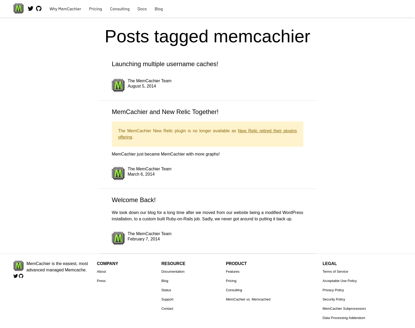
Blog (159, 8)
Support (167, 299)
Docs (142, 8)
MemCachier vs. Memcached (248, 299)
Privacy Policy (333, 290)
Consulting (119, 8)
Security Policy (334, 299)
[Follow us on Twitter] (30, 10)
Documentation (172, 272)
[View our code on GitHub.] (39, 10)
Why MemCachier (65, 8)
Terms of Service (335, 272)
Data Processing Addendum (344, 318)
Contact (167, 309)
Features (232, 272)
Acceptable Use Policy (340, 281)
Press (101, 281)
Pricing (95, 8)
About (101, 272)
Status (166, 290)
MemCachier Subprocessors (344, 309)
